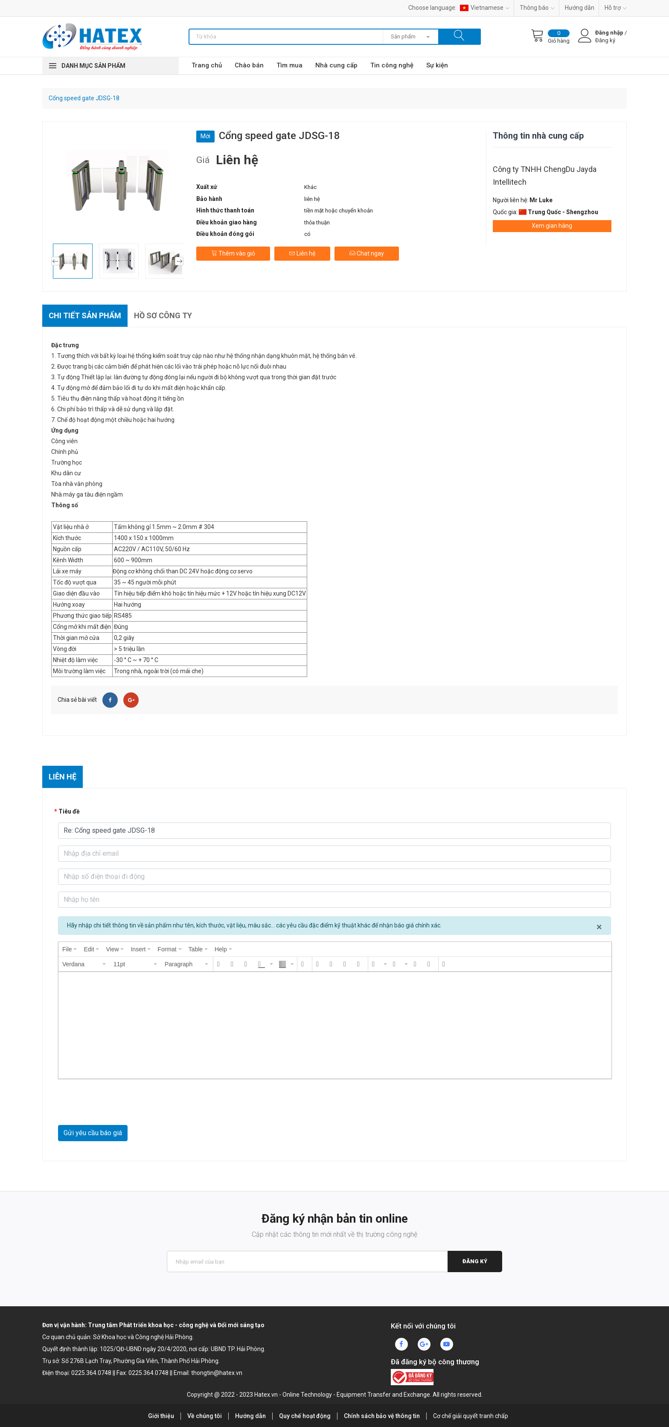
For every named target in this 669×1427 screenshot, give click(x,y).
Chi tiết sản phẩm (85, 315)
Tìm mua (289, 65)
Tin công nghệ (391, 65)
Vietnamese (484, 7)
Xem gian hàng (552, 225)
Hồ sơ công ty (163, 315)
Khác (310, 187)
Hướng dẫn (579, 7)
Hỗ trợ (616, 7)
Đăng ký (474, 1261)
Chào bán (249, 65)
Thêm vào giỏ (233, 253)
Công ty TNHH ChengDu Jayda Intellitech (544, 175)
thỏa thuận (317, 222)
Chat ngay (366, 253)
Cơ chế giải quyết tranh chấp (470, 1415)
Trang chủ (207, 65)
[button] (84, 964)
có (307, 234)
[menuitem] (69, 949)
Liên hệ (302, 253)
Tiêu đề (69, 811)
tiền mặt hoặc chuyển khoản (338, 210)
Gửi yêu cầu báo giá (93, 1133)
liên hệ (312, 199)
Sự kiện (437, 65)
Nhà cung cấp (336, 65)
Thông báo (537, 7)
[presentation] (69, 949)
